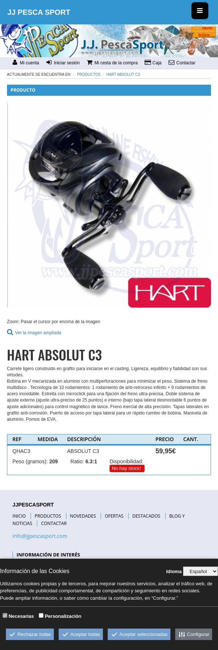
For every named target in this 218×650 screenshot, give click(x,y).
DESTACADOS (146, 516)
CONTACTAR (53, 523)
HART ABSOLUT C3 (123, 74)
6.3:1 (91, 461)
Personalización (63, 616)
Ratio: (77, 461)
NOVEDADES (83, 516)
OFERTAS (114, 516)
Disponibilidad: (126, 461)
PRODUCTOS (48, 516)
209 (53, 461)
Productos (89, 74)
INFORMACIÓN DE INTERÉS (48, 554)
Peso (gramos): (30, 461)
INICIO (19, 516)
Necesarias (21, 616)
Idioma (173, 571)
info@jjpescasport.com (40, 535)
